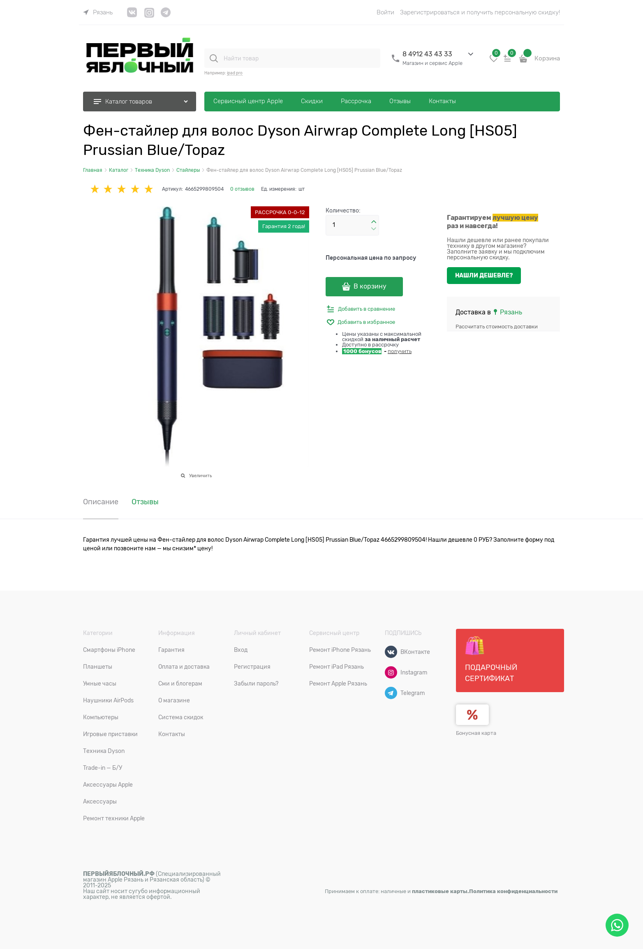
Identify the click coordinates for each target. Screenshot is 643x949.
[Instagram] (391, 672)
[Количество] (352, 225)
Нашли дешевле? (484, 275)
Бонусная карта (476, 733)
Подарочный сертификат (491, 659)
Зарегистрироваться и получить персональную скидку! (480, 12)
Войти (385, 12)
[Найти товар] (213, 58)
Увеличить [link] (200, 475)
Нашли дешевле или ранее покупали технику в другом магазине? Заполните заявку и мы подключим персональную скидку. (498, 249)
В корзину (370, 286)
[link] (98, 12)
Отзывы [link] (145, 502)
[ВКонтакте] (391, 652)
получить (400, 351)
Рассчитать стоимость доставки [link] (497, 326)
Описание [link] (100, 502)
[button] (373, 222)
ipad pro (235, 73)
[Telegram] (391, 693)
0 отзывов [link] (242, 189)
